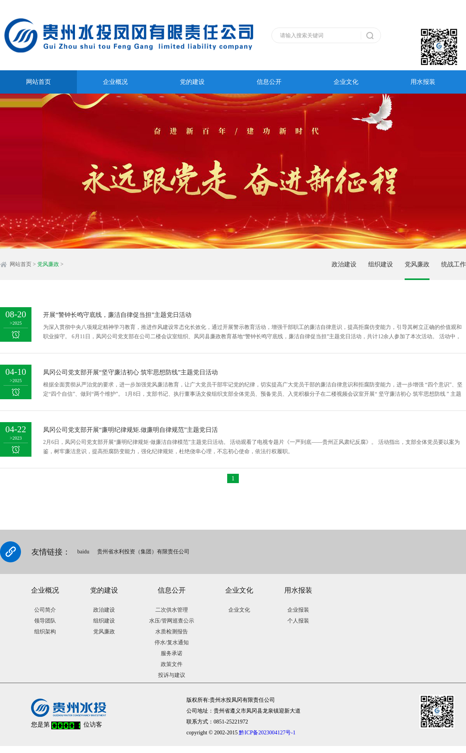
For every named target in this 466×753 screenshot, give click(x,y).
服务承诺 (172, 653)
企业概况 (115, 81)
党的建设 (192, 81)
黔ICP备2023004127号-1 (267, 733)
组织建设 (380, 264)
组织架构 (45, 632)
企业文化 (346, 81)
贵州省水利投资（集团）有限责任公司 (143, 552)
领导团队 (45, 621)
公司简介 (45, 610)
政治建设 (344, 264)
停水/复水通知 (172, 642)
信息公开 (269, 81)
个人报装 (298, 621)
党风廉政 (48, 264)
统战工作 (453, 264)
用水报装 (422, 81)
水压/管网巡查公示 (171, 621)
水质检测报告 (171, 632)
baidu (83, 552)
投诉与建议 (171, 675)
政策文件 (172, 664)
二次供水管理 (171, 610)
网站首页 (38, 81)
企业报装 (298, 610)
